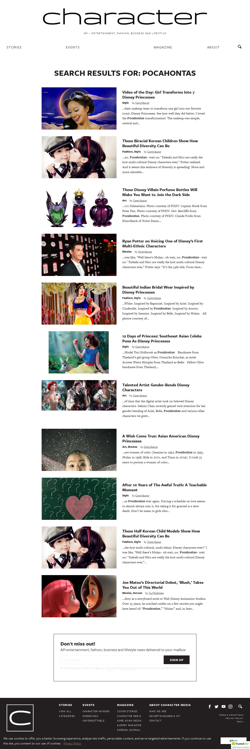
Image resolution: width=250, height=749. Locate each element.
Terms (110, 668)
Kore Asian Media (129, 720)
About (213, 47)
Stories (14, 47)
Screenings (91, 716)
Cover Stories (127, 711)
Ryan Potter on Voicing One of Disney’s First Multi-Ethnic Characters (162, 243)
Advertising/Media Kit (164, 716)
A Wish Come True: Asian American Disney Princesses (161, 438)
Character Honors (96, 711)
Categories (67, 716)
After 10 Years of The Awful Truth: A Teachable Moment (164, 487)
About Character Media (170, 705)
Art (124, 200)
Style (125, 103)
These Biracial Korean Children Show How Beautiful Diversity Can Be (160, 143)
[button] (240, 745)
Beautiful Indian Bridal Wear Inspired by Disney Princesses (158, 289)
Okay (233, 740)
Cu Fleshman (156, 593)
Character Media (129, 716)
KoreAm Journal (129, 730)
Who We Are (157, 711)
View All (65, 711)
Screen (137, 593)
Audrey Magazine (129, 725)
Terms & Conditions (231, 714)
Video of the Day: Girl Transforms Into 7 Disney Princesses (158, 94)
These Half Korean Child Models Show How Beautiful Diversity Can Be (161, 533)
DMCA (240, 721)
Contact (155, 720)
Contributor (142, 103)
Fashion (127, 151)
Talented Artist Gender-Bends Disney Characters (155, 387)
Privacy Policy (234, 718)
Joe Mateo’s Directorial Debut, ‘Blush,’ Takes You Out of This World (162, 584)
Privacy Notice (127, 668)
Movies (127, 251)
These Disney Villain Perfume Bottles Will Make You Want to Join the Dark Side (159, 192)
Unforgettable (94, 720)
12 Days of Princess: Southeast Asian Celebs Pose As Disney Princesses (162, 338)
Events (73, 47)
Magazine (163, 47)
